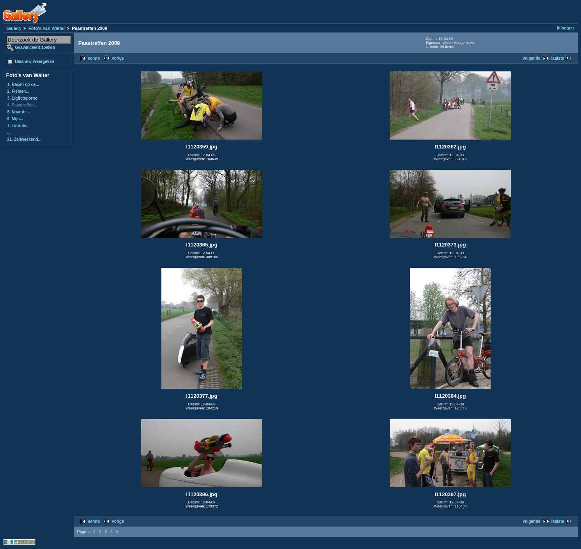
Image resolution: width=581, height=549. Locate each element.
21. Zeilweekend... (24, 139)
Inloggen (565, 28)
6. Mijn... (15, 119)
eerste (94, 58)
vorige (118, 58)
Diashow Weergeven (34, 61)
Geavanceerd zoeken (35, 47)
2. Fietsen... (18, 91)
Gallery (13, 28)
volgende (531, 58)
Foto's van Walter (46, 28)
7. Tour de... (18, 125)
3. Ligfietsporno (22, 98)
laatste (557, 58)
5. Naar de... (18, 112)
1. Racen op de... (23, 84)
